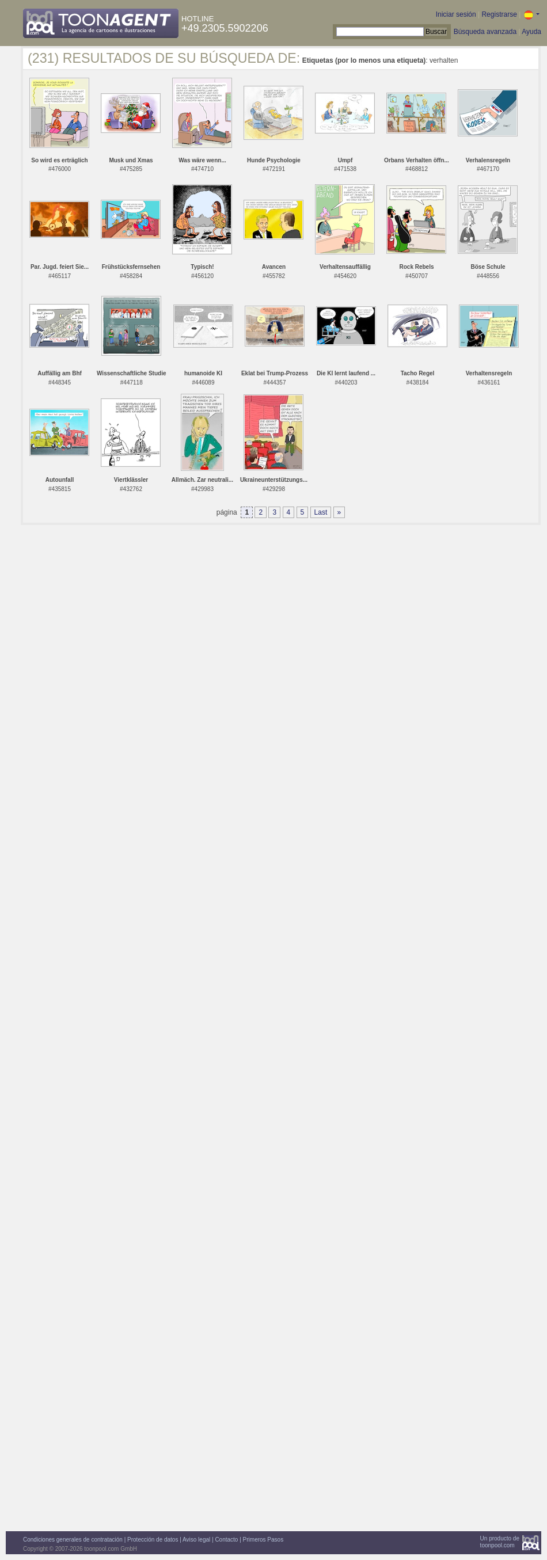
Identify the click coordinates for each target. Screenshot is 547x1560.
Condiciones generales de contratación (73, 1539)
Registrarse (498, 14)
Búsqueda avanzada (485, 32)
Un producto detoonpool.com (499, 1541)
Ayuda (531, 32)
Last (321, 512)
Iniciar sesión (456, 14)
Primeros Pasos (263, 1539)
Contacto (226, 1539)
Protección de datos (152, 1539)
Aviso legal (196, 1539)
